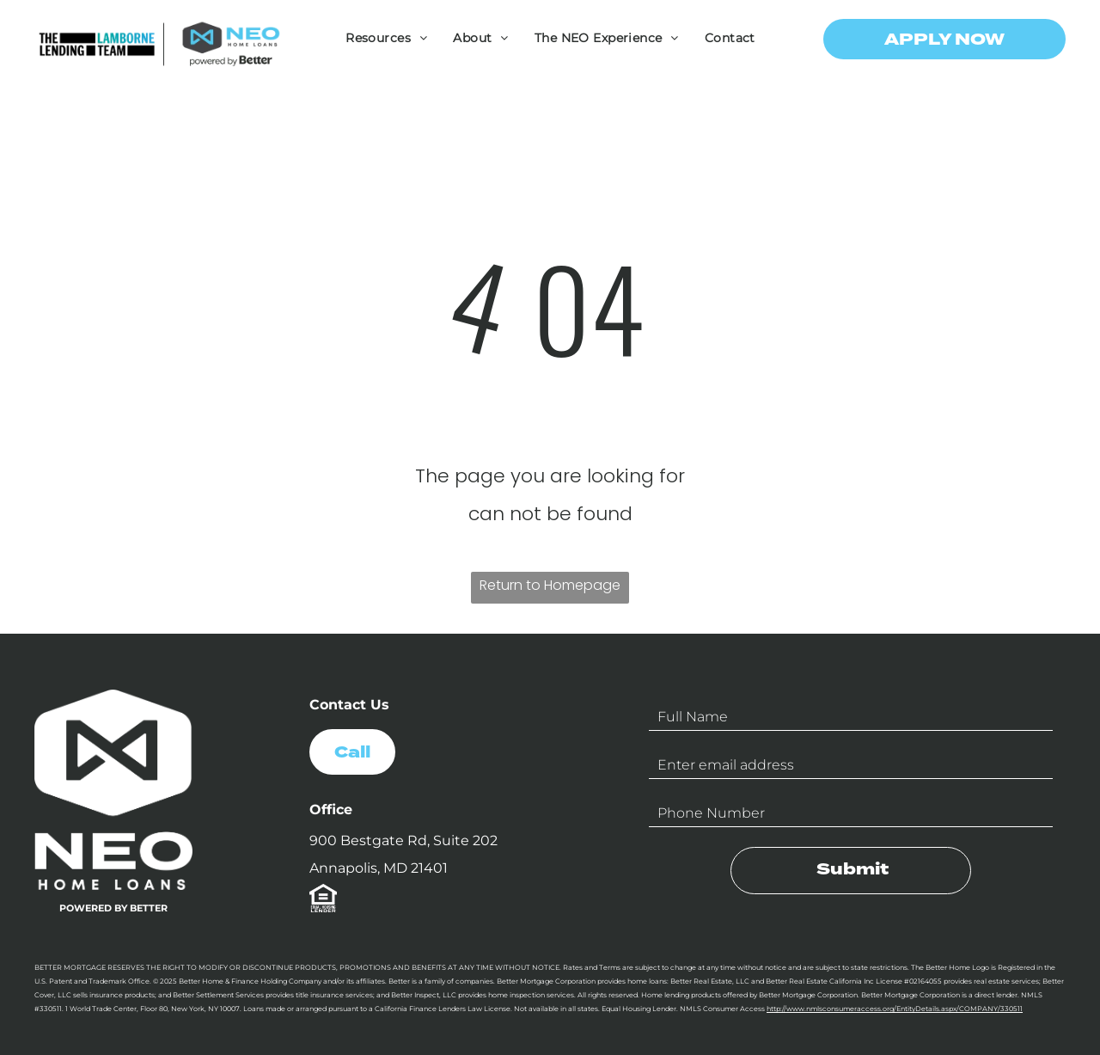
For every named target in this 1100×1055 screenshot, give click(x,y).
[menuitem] (386, 38)
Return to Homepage (550, 585)
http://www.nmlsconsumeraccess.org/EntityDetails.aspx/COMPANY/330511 (895, 1008)
